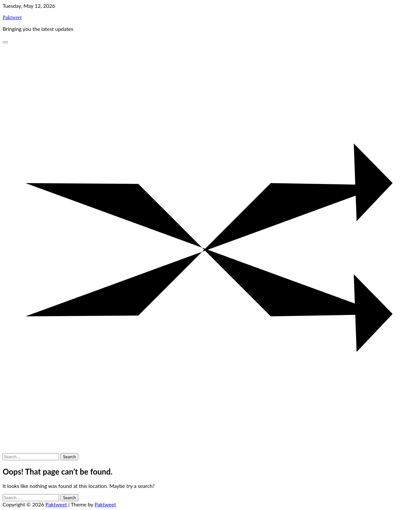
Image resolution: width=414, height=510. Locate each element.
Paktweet (12, 17)
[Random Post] (207, 450)
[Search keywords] (31, 456)
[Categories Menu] (5, 42)
